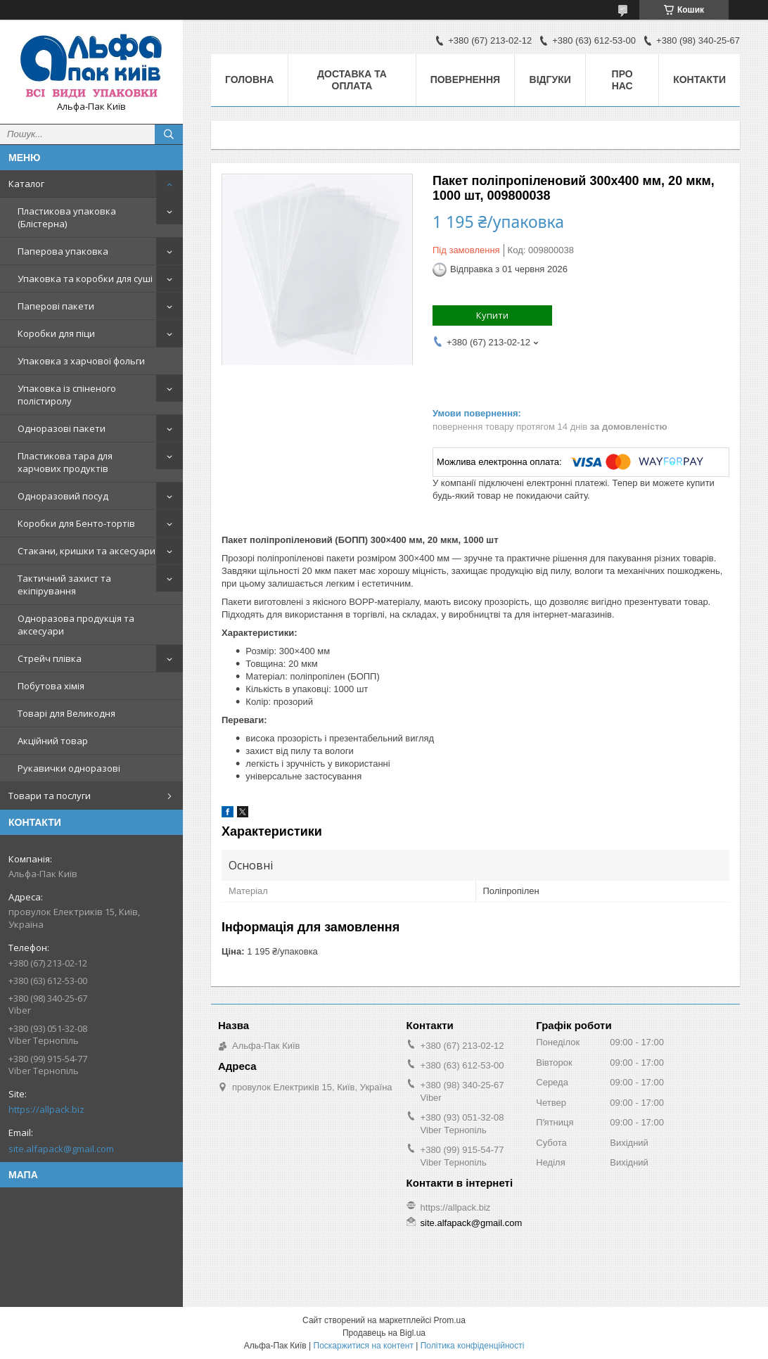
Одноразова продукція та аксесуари (76, 624)
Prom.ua (450, 1320)
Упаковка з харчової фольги (81, 361)
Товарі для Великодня (66, 713)
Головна (249, 79)
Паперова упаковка (63, 251)
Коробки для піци (56, 333)
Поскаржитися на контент (364, 1346)
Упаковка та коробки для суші (85, 278)
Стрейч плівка (50, 658)
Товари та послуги (49, 795)
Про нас (622, 79)
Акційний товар (53, 740)
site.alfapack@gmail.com (61, 1148)
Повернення (465, 79)
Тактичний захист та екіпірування (64, 584)
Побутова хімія (51, 686)
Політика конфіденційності (473, 1346)
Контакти (699, 79)
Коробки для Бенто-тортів (76, 523)
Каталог (26, 183)
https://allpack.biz (46, 1109)
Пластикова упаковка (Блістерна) (67, 217)
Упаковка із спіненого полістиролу (67, 394)
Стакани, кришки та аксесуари (86, 550)
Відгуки (550, 79)
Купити (492, 315)
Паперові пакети (56, 306)
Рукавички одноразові (69, 768)
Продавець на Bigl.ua (384, 1333)
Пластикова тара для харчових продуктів (65, 462)
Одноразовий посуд (63, 496)
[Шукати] (169, 134)
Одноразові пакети (61, 428)
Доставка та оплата (352, 79)
